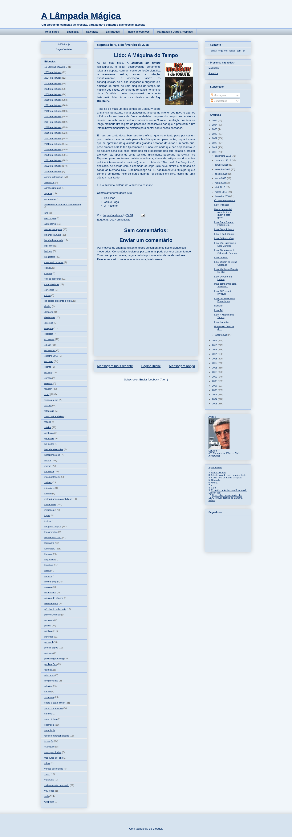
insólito (48, 493)
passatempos (51, 603)
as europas (50, 218)
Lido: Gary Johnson (224, 229)
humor (47, 460)
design (47, 306)
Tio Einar (109, 197)
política (48, 631)
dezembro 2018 (223, 155)
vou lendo (49, 790)
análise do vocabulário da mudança (62, 204)
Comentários (219, 101)
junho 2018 (221, 178)
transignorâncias (52, 752)
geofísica (49, 433)
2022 (215, 134)
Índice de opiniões (138, 31)
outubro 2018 (222, 165)
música (48, 587)
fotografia (49, 411)
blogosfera (49, 257)
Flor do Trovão (218, 472)
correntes (49, 290)
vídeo (47, 774)
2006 (215, 390)
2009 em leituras (52, 94)
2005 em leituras (52, 83)
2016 (215, 345)
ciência (48, 268)
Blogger (157, 828)
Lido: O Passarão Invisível (223, 292)
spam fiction (50, 719)
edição (47, 345)
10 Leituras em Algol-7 (55, 67)
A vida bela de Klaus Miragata (226, 477)
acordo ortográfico (53, 177)
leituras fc (49, 543)
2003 (215, 403)
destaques (49, 317)
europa (48, 378)
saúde (47, 691)
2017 (215, 340)
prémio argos (51, 647)
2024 (215, 125)
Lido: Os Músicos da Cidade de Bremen (225, 251)
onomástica (50, 592)
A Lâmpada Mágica (81, 16)
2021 (215, 138)
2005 (215, 394)
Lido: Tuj (218, 310)
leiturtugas (49, 548)
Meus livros (52, 31)
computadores (51, 284)
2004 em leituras (52, 78)
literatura (48, 565)
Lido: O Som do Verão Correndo (225, 263)
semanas (49, 697)
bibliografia (104, 66)
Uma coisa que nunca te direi (227, 495)
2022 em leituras (52, 166)
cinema (48, 273)
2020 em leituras (52, 155)
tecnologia (49, 730)
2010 (215, 372)
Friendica (213, 73)
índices (48, 482)
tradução (48, 741)
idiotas (47, 466)
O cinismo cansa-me (224, 200)
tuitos (47, 763)
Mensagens (218, 95)
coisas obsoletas (52, 278)
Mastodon (213, 68)
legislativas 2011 (52, 537)
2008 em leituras (52, 89)
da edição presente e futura (58, 301)
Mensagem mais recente (115, 366)
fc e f (46, 394)
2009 (215, 376)
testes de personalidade (56, 735)
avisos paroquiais (53, 229)
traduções (49, 746)
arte (46, 212)
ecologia (48, 334)
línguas (48, 554)
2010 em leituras (52, 100)
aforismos (49, 182)
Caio (213, 487)
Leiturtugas (113, 31)
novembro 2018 (223, 160)
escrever (48, 361)
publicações (50, 664)
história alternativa (53, 449)
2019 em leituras (52, 149)
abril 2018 (220, 187)
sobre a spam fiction (54, 702)
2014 (215, 354)
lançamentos (50, 532)
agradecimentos (52, 188)
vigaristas (49, 779)
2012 (215, 363)
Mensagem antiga (182, 366)
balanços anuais (52, 235)
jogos (47, 515)
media (47, 570)
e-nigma (48, 328)
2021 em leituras (52, 160)
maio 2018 (220, 183)
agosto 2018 (221, 174)
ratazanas (49, 675)
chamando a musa (54, 262)
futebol (47, 427)
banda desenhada (53, 240)
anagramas (50, 199)
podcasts (49, 620)
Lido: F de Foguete (224, 234)
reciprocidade (51, 680)
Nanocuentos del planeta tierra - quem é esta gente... (223, 213)
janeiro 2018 (221, 335)
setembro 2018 (223, 169)
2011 (215, 367)
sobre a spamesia (53, 708)
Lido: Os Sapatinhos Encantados (224, 299)
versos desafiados (53, 768)
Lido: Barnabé (221, 322)
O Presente (111, 205)
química (48, 669)
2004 (215, 399)
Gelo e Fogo (111, 201)
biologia (48, 251)
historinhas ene (52, 455)
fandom (48, 389)
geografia (49, 438)
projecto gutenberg (54, 658)
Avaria (214, 482)
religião (48, 686)
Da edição (92, 31)
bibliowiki (49, 245)
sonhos (48, 713)
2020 (215, 143)
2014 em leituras (52, 122)
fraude (47, 422)
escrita (47, 367)
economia (49, 339)
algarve (48, 193)
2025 (215, 120)
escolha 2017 (51, 356)
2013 (215, 358)
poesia (47, 625)
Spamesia (72, 31)
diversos (48, 323)
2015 (215, 349)
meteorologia (51, 581)
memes (48, 576)
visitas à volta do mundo (56, 785)
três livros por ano (53, 757)
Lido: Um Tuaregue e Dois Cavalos (225, 244)
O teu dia (215, 480)
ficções (48, 405)
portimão (48, 636)
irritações (49, 510)
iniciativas (49, 488)
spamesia (49, 724)
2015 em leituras (52, 127)
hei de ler (49, 444)
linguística (49, 559)
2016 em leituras (52, 133)
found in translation (54, 416)
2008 (215, 381)
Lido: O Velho (221, 257)
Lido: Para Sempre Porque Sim (224, 223)
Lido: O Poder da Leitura (223, 278)
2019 (215, 147)
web (46, 796)
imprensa (49, 471)
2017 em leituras (120, 219)
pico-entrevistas (52, 614)
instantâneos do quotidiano (58, 499)
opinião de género (53, 598)
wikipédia (49, 801)
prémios (48, 653)
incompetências (52, 477)
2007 (215, 385)
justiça (47, 521)
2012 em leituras (52, 111)
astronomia (50, 224)
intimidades (50, 504)
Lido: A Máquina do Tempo (224, 316)
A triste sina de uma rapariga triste (228, 475)
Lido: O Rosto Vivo (224, 238)
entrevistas (50, 350)
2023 (215, 129)
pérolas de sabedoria (55, 609)
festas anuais (51, 400)
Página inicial (151, 366)
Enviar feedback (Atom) (153, 379)
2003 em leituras (52, 72)
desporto (48, 312)
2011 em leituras (52, 105)
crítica (47, 295)
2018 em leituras (52, 144)
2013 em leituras (52, 116)
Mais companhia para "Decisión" (225, 285)
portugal (48, 642)
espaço (48, 372)
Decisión (218, 305)
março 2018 (221, 192)
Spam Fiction (215, 467)
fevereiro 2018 (222, 196)
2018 (215, 152)
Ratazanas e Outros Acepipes (175, 31)
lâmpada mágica (52, 526)
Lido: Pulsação (221, 204)
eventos (48, 383)
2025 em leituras (52, 171)
